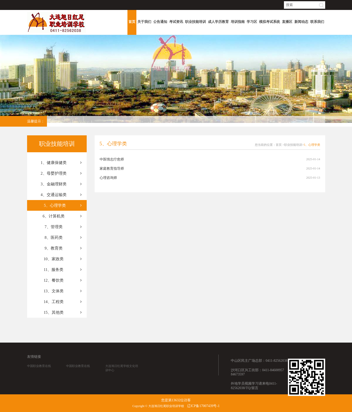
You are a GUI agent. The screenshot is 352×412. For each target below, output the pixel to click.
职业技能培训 (195, 22)
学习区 (252, 22)
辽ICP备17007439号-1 (203, 406)
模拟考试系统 (269, 22)
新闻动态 (301, 22)
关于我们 (144, 22)
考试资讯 (176, 22)
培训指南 (238, 22)
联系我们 (317, 22)
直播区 (287, 22)
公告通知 (160, 22)
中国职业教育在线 (39, 371)
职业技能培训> (294, 145)
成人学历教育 (218, 22)
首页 (131, 22)
